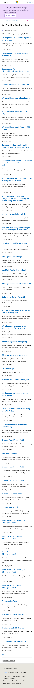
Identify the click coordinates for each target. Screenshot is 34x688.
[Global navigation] (1, 2)
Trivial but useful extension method (15, 355)
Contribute (6, 678)
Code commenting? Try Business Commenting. (14, 425)
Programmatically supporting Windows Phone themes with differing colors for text (17, 162)
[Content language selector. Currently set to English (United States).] (10, 668)
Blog (23, 676)
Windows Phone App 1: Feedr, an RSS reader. (16, 128)
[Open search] (27, 2)
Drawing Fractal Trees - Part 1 (13, 480)
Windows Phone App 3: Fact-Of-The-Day (15, 112)
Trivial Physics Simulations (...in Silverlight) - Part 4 (13, 537)
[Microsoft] (17, 2)
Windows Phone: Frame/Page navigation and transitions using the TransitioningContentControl (15, 198)
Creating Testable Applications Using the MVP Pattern (16, 409)
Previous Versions (16, 676)
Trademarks (6, 683)
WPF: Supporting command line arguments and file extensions (14, 327)
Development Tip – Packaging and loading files (15, 54)
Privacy (12, 678)
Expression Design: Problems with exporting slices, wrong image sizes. (15, 146)
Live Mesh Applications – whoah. (14, 270)
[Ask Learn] (27, 20)
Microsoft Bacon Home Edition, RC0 (15, 379)
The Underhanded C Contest (13, 628)
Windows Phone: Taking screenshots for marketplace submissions (17, 179)
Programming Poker (9, 601)
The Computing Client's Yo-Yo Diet (15, 614)
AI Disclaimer (6, 676)
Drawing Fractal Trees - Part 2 (13, 467)
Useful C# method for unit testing (14, 243)
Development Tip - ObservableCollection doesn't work (15, 70)
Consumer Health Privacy (9, 681)
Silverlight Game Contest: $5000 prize (16, 283)
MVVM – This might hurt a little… (14, 214)
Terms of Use (22, 681)
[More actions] (30, 20)
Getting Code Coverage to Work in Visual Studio (15, 394)
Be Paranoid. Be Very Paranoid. (13, 297)
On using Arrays (8, 368)
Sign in (31, 2)
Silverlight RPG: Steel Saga (12, 256)
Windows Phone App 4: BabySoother (16, 98)
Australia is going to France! (12, 494)
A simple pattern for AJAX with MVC (15, 84)
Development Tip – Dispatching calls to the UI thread (17, 38)
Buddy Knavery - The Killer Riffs (14, 641)
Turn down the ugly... (10, 453)
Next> (3, 654)
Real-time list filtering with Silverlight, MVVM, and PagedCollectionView (16, 228)
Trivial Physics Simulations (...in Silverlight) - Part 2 (13, 571)
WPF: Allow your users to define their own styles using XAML (16, 311)
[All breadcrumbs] (3, 20)
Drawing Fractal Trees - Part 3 (13, 440)
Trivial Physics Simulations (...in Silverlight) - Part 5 (13, 521)
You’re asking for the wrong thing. (15, 341)
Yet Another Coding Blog (12, 20)
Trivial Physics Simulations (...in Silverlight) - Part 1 (13, 586)
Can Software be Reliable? (12, 507)
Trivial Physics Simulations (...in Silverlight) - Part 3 (13, 553)
